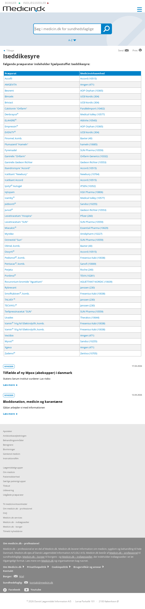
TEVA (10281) (87, 275)
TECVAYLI (11, 305)
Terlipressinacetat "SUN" (18, 311)
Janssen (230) (87, 287)
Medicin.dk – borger (33, 556)
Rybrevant (10, 287)
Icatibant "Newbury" (16, 174)
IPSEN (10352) (88, 186)
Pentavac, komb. (15, 263)
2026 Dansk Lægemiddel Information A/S (49, 601)
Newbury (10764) (89, 174)
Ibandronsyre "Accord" (17, 168)
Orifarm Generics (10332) (94, 156)
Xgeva (8, 347)
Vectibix (9, 335)
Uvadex (9, 317)
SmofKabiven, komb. (17, 293)
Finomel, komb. (13, 138)
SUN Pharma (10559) (91, 150)
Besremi (9, 90)
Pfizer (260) (86, 216)
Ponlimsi (10, 275)
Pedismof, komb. (15, 257)
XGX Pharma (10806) (91, 192)
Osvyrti (9, 251)
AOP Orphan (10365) (91, 90)
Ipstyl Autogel (13, 186)
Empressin (11, 126)
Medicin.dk (47, 560)
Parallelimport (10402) (92, 108)
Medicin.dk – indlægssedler (77, 556)
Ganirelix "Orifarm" (15, 156)
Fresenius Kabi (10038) (92, 257)
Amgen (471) (87, 84)
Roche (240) (86, 269)
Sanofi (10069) (88, 263)
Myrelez (9, 233)
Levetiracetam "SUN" (16, 222)
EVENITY (10, 132)
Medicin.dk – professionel (123, 552)
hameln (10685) (88, 144)
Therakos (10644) (89, 317)
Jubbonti (10, 204)
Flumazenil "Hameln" (16, 144)
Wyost (9, 341)
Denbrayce (11, 114)
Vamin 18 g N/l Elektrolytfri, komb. (24, 329)
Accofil (8, 78)
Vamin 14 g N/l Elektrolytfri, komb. (24, 323)
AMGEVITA (11, 84)
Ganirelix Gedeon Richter (18, 162)
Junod (9, 210)
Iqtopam (10, 192)
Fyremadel (11, 150)
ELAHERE (10, 120)
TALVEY (10, 299)
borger (10, 3)
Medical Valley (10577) (92, 114)
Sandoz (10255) (88, 204)
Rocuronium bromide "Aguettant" (24, 281)
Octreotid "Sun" (13, 239)
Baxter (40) (86, 138)
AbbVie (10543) (88, 120)
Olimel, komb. (12, 246)
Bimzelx (9, 96)
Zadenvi (10, 353)
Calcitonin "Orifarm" (16, 108)
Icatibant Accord (14, 180)
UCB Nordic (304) (89, 96)
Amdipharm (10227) (91, 233)
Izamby (10, 198)
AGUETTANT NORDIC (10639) (96, 281)
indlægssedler (34, 3)
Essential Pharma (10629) (94, 228)
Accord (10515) (88, 78)
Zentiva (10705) (88, 353)
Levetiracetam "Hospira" (18, 216)
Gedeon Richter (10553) (93, 162)
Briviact (9, 102)
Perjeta (9, 269)
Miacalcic (10, 228)
